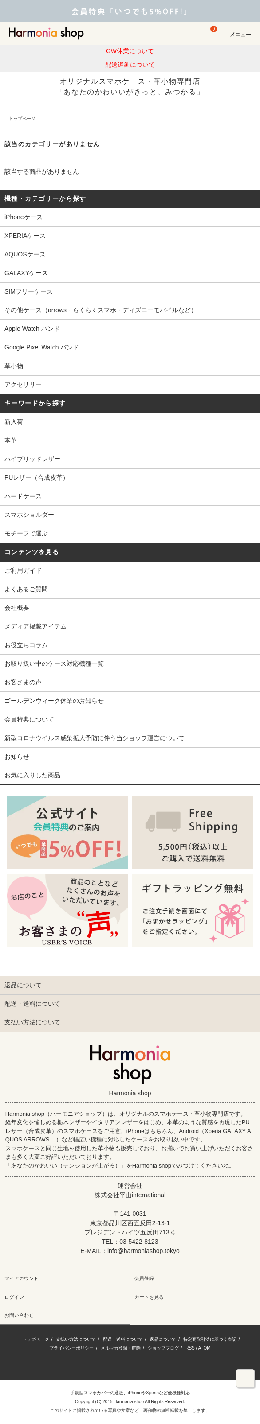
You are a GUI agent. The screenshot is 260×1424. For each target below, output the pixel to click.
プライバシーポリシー (71, 1348)
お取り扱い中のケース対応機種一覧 (54, 663)
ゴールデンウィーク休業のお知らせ (54, 700)
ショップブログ (163, 1348)
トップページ (22, 118)
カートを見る (149, 1297)
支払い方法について (76, 1339)
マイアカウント (21, 1278)
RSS (190, 1348)
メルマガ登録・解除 (121, 1348)
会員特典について (29, 719)
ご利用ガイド (23, 570)
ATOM (204, 1348)
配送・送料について (123, 1339)
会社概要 (16, 607)
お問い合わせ (19, 1315)
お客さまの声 (23, 682)
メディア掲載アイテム (35, 626)
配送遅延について (130, 64)
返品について (163, 1339)
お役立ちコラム (26, 644)
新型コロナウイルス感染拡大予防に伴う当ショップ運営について (94, 737)
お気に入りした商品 (32, 775)
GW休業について (130, 50)
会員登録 (144, 1278)
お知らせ (16, 756)
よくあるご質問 (26, 589)
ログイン (14, 1297)
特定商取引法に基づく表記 (209, 1339)
